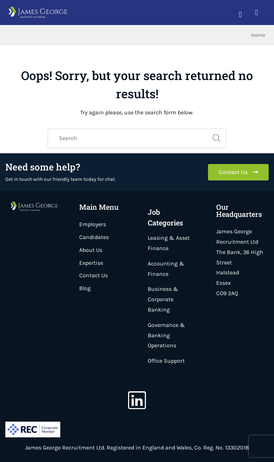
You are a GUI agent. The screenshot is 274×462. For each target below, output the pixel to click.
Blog (85, 288)
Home (258, 35)
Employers (92, 224)
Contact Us (93, 275)
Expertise (91, 262)
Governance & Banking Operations (166, 335)
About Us (90, 250)
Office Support (166, 360)
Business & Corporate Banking (163, 299)
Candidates (94, 237)
